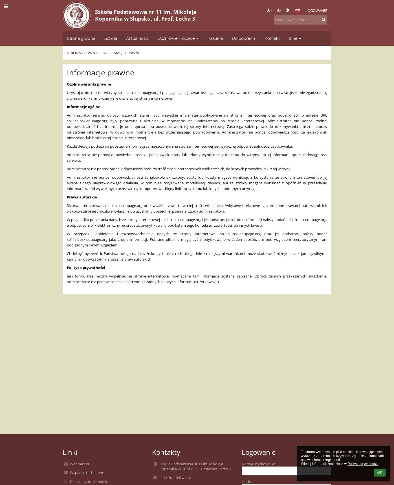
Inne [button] (296, 38)
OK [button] (379, 473)
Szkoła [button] (110, 38)
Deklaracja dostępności (89, 481)
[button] (297, 10)
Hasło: (247, 481)
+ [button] (269, 10)
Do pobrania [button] (244, 38)
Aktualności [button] (137, 38)
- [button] (279, 10)
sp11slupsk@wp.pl (175, 477)
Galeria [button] (216, 38)
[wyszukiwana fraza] (300, 20)
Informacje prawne (121, 52)
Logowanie (316, 10)
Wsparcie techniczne (87, 472)
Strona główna (82, 52)
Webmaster (79, 463)
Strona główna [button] (81, 38)
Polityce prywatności (362, 464)
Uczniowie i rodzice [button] (179, 38)
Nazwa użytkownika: (259, 463)
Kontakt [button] (272, 38)
